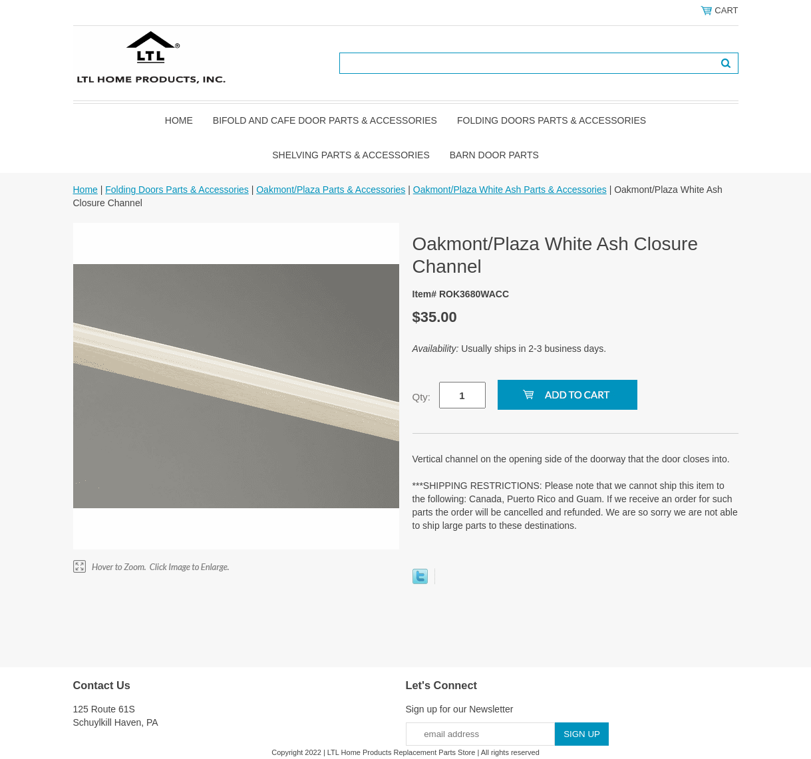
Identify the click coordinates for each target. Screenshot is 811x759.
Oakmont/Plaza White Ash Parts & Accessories (510, 189)
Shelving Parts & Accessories (351, 155)
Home (179, 120)
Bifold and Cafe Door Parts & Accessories (325, 120)
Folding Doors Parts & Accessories (551, 120)
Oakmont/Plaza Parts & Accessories (330, 189)
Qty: (421, 396)
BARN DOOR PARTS (494, 155)
